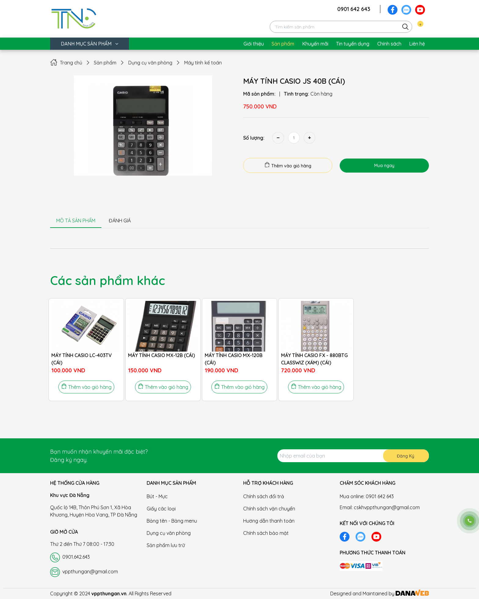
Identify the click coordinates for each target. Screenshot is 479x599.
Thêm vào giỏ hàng (287, 165)
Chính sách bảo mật (266, 533)
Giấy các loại (161, 509)
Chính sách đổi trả (263, 496)
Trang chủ (71, 63)
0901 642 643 (353, 9)
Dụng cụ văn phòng (150, 63)
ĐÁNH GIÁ (120, 220)
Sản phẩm (105, 63)
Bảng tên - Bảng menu (172, 521)
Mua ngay (384, 165)
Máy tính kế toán (203, 63)
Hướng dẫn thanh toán (268, 521)
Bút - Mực (157, 496)
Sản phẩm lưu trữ (166, 545)
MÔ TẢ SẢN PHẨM (75, 220)
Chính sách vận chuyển (269, 509)
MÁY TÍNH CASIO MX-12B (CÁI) (161, 355)
